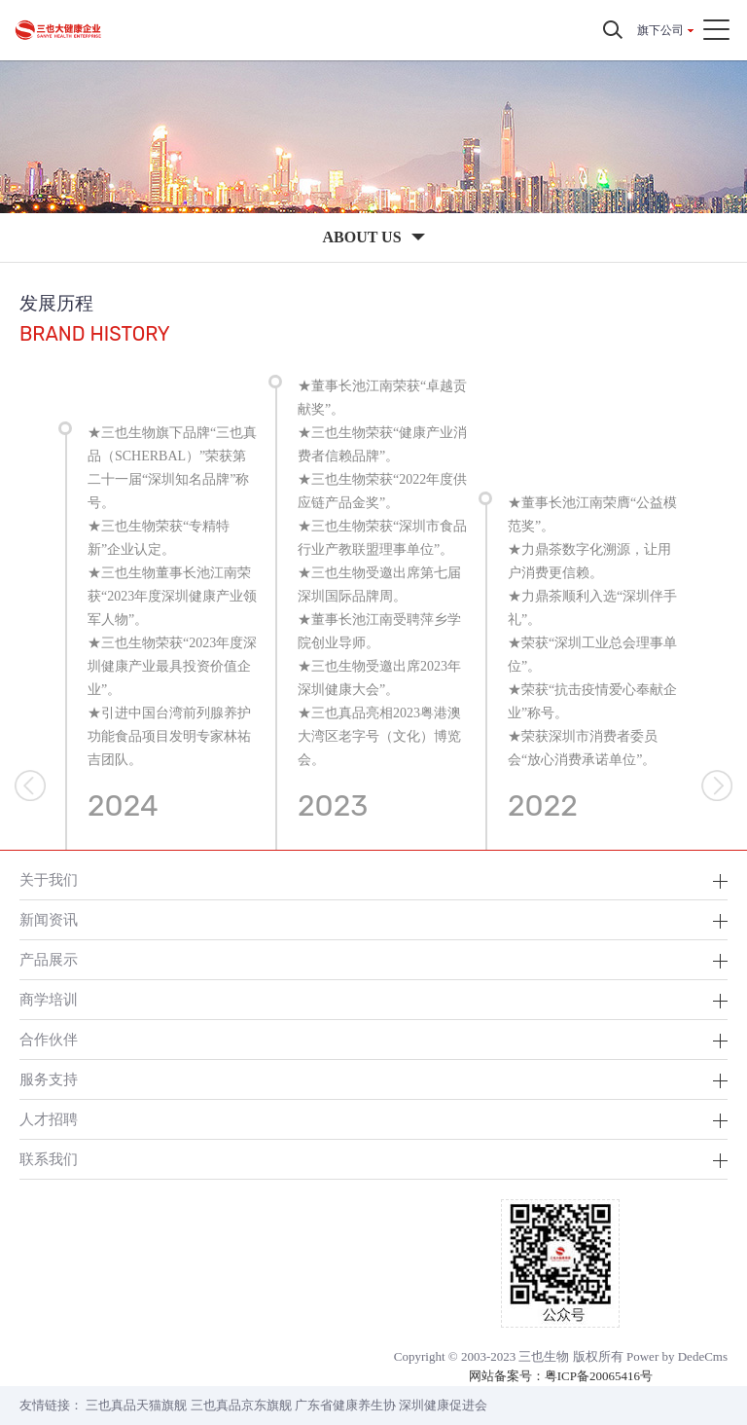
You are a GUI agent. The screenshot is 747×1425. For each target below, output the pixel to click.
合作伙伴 (48, 1039)
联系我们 (48, 1159)
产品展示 (48, 959)
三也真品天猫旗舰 (136, 1405)
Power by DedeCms (677, 1356)
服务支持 (48, 1079)
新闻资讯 (48, 919)
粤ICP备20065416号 (599, 1376)
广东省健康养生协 (345, 1405)
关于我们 (48, 879)
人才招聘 (48, 1119)
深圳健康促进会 (443, 1405)
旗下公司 (660, 30)
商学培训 (48, 999)
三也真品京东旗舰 (241, 1405)
